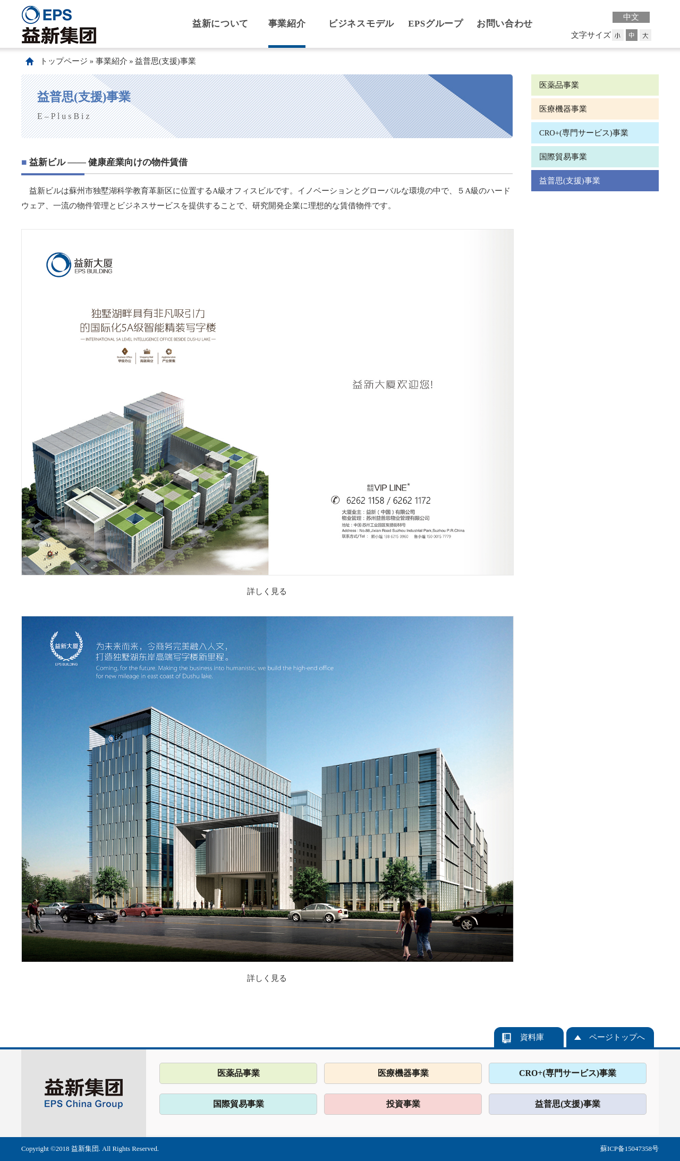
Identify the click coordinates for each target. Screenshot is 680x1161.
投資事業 (403, 1103)
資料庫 (532, 1037)
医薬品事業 (559, 85)
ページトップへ (617, 1037)
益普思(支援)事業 (165, 61)
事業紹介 (287, 24)
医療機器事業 (563, 109)
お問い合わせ (505, 24)
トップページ (64, 61)
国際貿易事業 (563, 156)
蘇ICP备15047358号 (629, 1148)
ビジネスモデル (361, 24)
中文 (631, 17)
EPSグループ (435, 24)
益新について (220, 24)
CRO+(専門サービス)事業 (583, 133)
